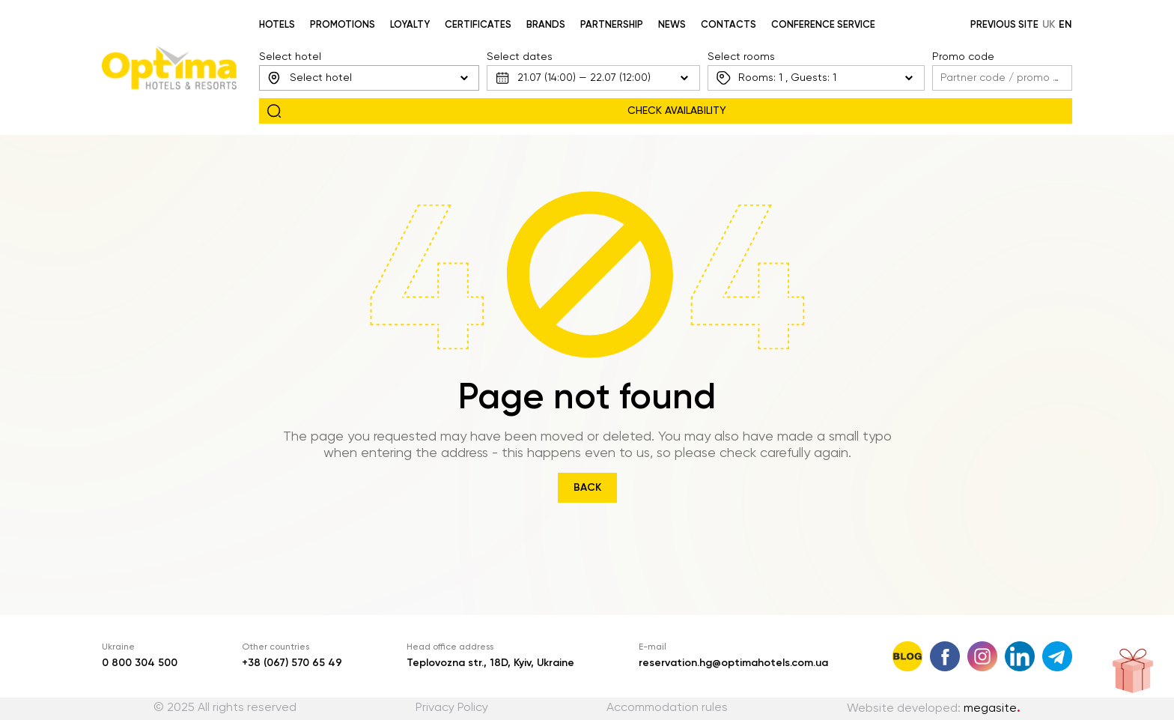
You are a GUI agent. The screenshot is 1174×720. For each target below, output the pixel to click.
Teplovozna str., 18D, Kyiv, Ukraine (490, 663)
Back (587, 487)
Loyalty (410, 25)
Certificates (478, 25)
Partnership (611, 25)
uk (1048, 24)
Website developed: (934, 709)
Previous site (1004, 25)
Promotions (342, 25)
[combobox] (369, 78)
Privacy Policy (452, 708)
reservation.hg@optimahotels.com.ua (733, 663)
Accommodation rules (667, 708)
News (672, 25)
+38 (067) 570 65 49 (292, 663)
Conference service (823, 25)
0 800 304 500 (139, 663)
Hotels (277, 25)
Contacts (728, 25)
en (1065, 24)
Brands (545, 25)
